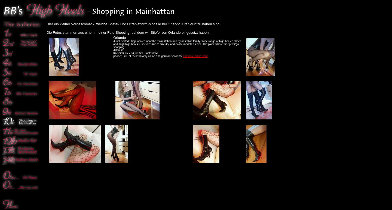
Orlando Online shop (195, 56)
